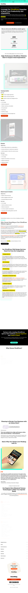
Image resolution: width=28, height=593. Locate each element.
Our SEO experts (5, 264)
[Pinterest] (18, 586)
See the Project (4, 115)
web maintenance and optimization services (9, 235)
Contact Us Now (14, 346)
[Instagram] (14, 586)
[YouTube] (12, 586)
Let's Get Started (10, 22)
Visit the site (4, 164)
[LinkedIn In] (10, 586)
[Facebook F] (16, 586)
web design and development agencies (18, 15)
